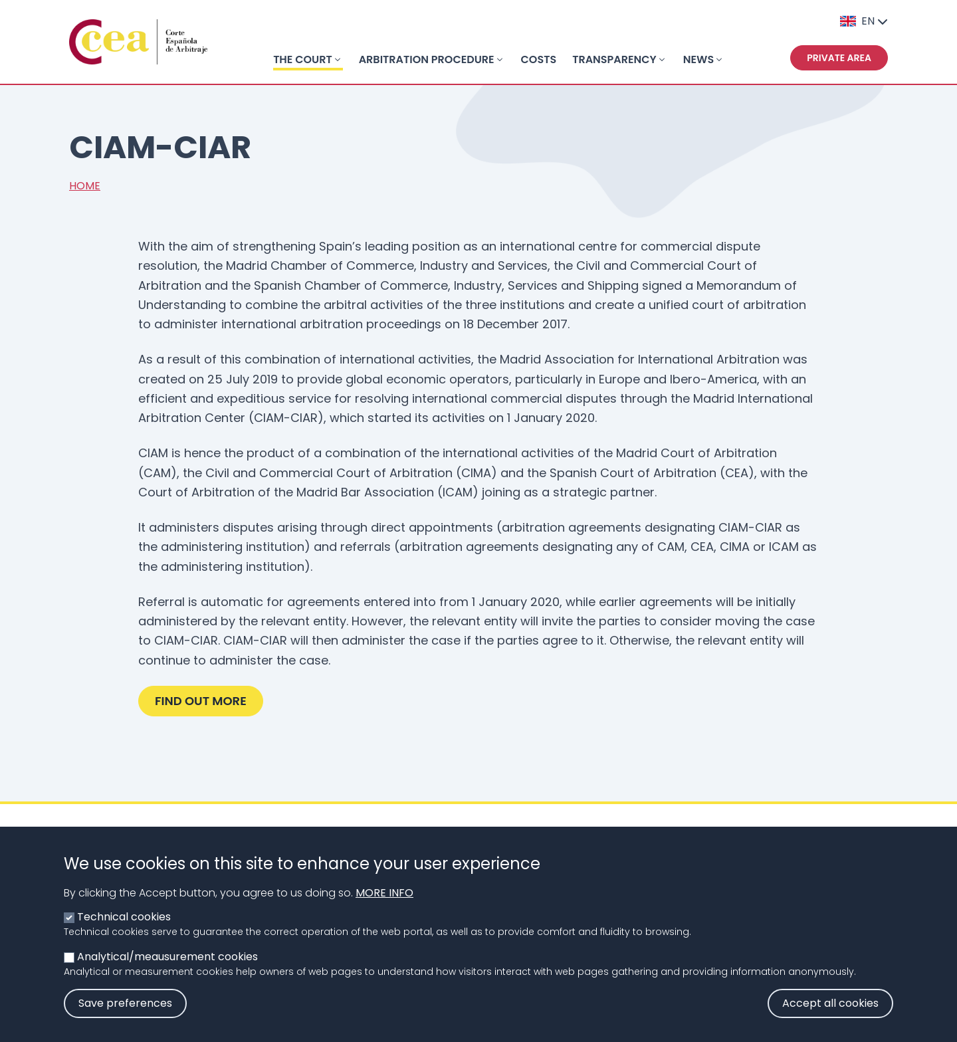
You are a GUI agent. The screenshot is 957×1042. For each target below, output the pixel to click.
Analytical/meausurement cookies (167, 971)
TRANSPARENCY (614, 59)
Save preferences (125, 1017)
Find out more (201, 700)
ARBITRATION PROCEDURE (426, 59)
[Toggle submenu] (337, 59)
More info (384, 907)
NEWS (698, 59)
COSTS (539, 59)
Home (84, 185)
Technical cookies (124, 931)
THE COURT (302, 59)
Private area (839, 57)
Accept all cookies (830, 1017)
